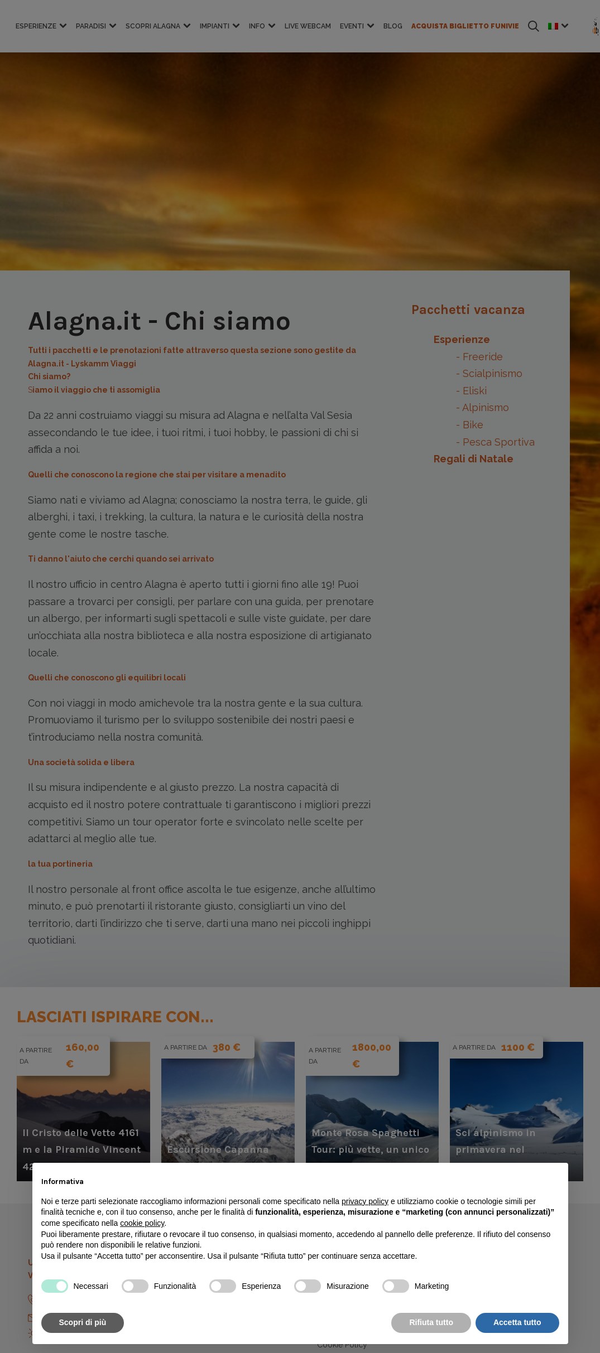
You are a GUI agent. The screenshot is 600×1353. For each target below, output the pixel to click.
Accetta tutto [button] (517, 1322)
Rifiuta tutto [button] (431, 1322)
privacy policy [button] (365, 1201)
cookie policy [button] (142, 1223)
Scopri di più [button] (83, 1322)
